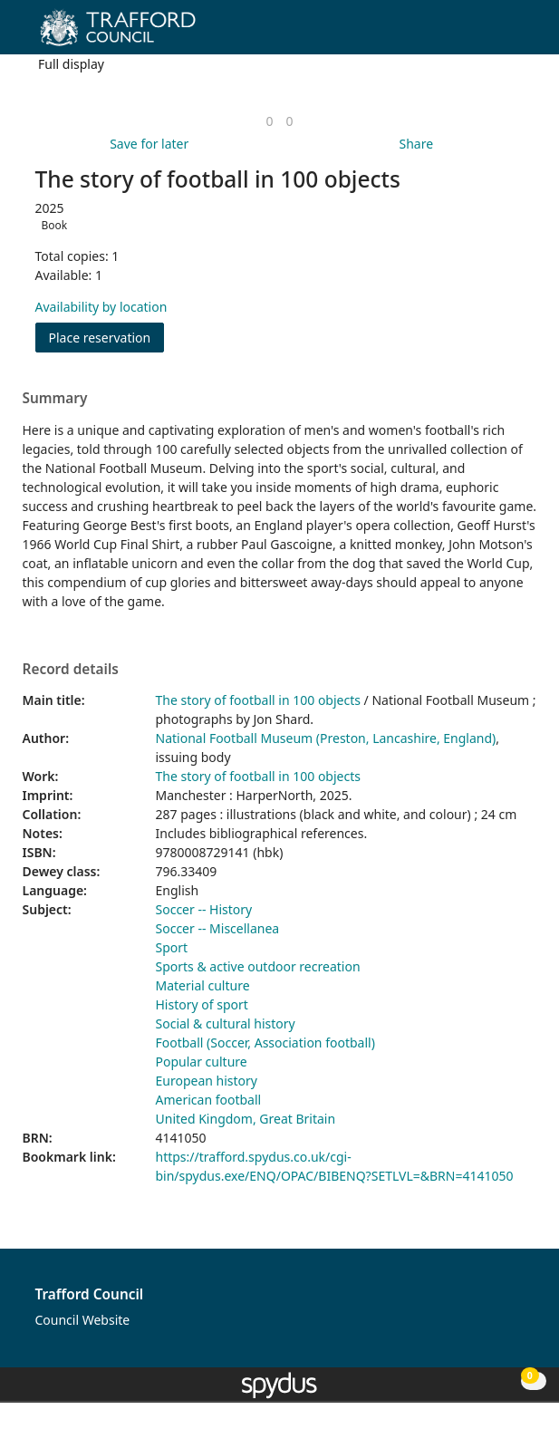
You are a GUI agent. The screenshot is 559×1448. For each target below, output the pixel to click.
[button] (495, 34)
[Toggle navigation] (517, 34)
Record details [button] (71, 669)
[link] (269, 121)
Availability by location (101, 306)
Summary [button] (55, 399)
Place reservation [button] (107, 336)
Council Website (82, 1319)
